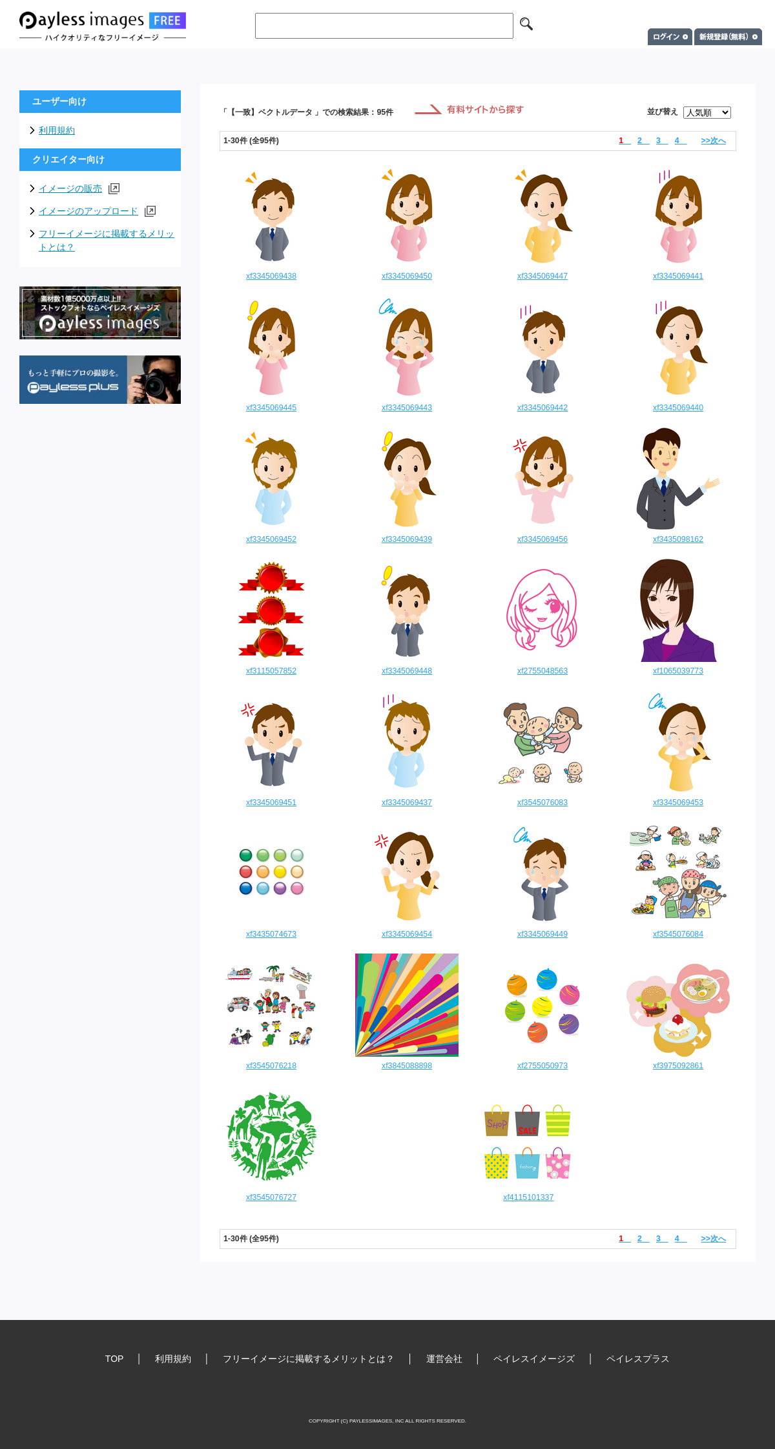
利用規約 (57, 130)
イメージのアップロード (97, 211)
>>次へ (713, 140)
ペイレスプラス (638, 1359)
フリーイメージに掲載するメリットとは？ (106, 240)
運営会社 (444, 1359)
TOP (114, 1359)
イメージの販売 (79, 188)
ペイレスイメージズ (534, 1359)
